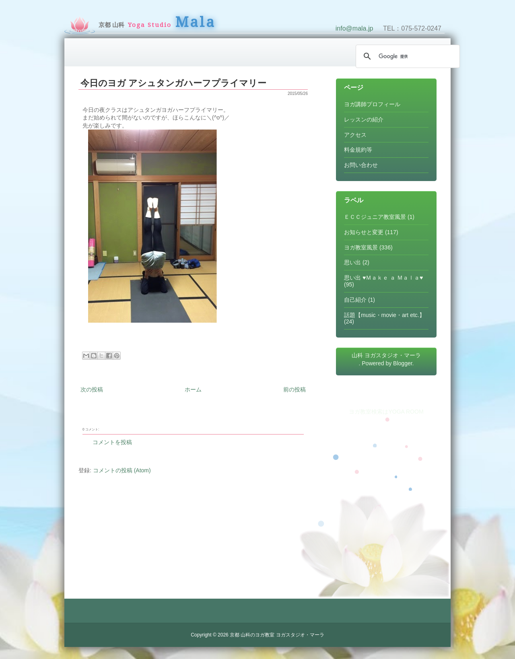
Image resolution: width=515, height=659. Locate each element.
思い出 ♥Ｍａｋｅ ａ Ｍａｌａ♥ (383, 277)
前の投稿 (294, 389)
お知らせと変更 (363, 232)
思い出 (352, 262)
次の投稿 (91, 389)
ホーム (193, 389)
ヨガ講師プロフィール (372, 104)
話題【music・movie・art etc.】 (384, 315)
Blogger (402, 363)
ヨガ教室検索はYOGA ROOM (386, 411)
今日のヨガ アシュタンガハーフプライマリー (173, 83)
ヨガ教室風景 (361, 247)
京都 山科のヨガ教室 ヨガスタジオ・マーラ (277, 635)
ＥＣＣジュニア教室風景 (375, 217)
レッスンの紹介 (363, 119)
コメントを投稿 (112, 442)
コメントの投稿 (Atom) (122, 470)
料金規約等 (358, 149)
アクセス (355, 135)
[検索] (407, 56)
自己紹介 (355, 300)
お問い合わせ (361, 165)
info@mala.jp (354, 28)
